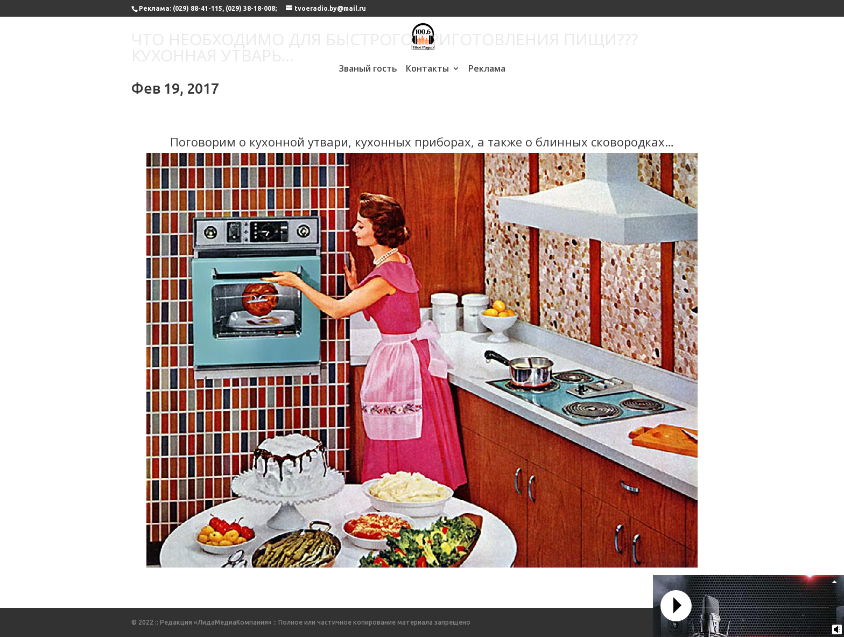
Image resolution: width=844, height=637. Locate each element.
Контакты (427, 69)
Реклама (486, 69)
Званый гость (368, 69)
